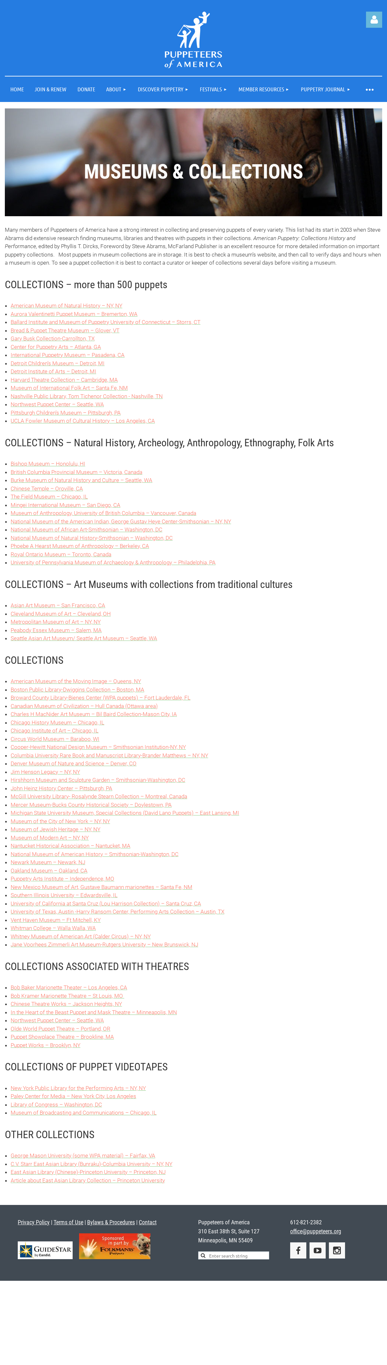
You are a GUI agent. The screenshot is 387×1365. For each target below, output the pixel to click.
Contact (148, 1222)
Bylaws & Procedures (111, 1222)
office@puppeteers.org (315, 1231)
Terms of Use (68, 1222)
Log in (374, 20)
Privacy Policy (34, 1222)
